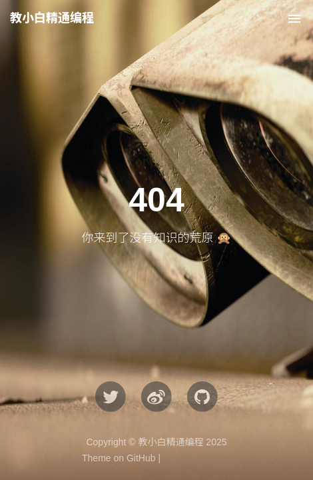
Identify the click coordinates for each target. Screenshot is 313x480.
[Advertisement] (156, 163)
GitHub (141, 458)
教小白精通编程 (52, 18)
